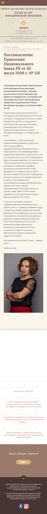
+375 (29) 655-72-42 (24, 31)
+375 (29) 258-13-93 (24, 33)
